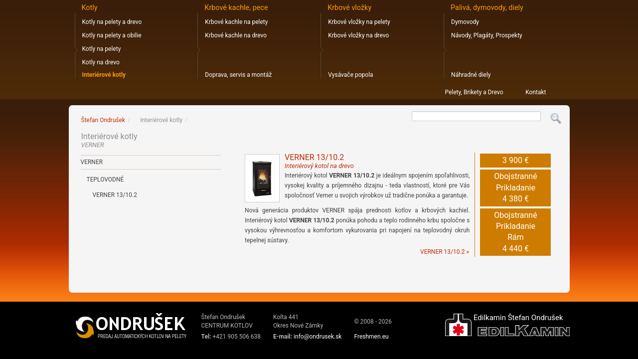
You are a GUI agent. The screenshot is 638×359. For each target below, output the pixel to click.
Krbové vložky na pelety (359, 21)
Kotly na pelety (101, 48)
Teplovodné (105, 179)
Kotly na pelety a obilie (112, 35)
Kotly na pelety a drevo (112, 21)
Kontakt (535, 92)
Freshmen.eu (371, 336)
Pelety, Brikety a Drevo (474, 92)
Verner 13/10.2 (115, 194)
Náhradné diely (470, 74)
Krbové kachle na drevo (236, 35)
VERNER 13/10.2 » (444, 251)
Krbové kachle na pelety (236, 21)
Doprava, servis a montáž (238, 74)
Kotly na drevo (101, 62)
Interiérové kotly (104, 74)
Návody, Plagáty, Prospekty (486, 35)
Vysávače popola (350, 74)
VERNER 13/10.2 (319, 161)
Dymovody (465, 21)
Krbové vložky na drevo (358, 35)
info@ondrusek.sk (317, 336)
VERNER (92, 162)
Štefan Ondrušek (103, 120)
